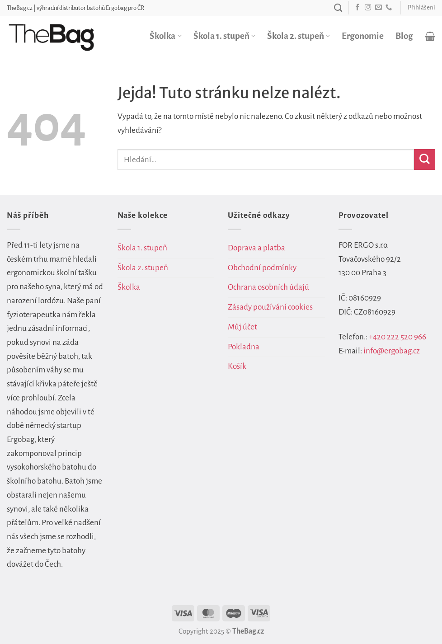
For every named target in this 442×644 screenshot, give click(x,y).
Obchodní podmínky (262, 267)
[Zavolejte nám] (389, 7)
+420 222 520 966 (397, 337)
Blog (404, 36)
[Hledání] (338, 7)
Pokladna (243, 347)
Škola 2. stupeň (298, 36)
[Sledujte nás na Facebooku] (357, 7)
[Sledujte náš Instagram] (368, 7)
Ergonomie (363, 36)
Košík (237, 366)
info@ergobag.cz (391, 351)
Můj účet (242, 327)
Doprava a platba (256, 248)
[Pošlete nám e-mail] (378, 7)
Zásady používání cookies (270, 307)
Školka (165, 36)
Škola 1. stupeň (224, 36)
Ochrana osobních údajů (268, 287)
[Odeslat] (424, 159)
